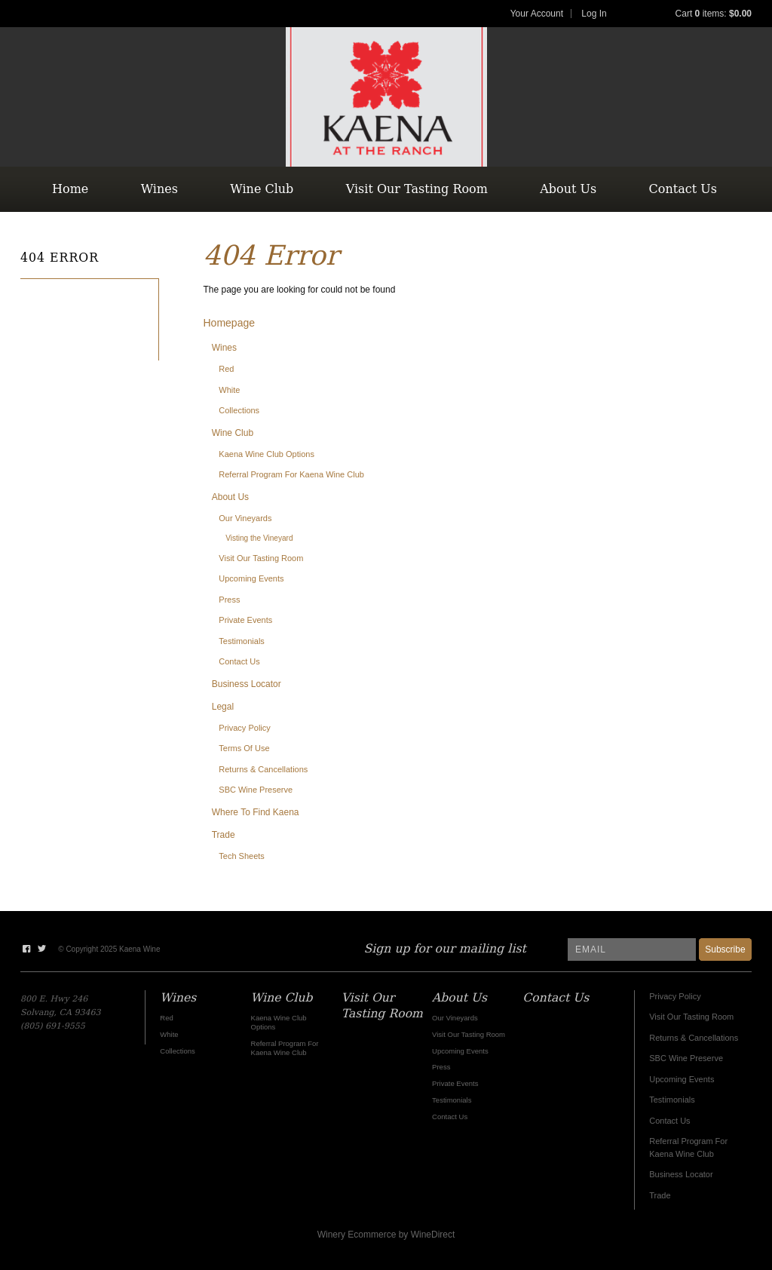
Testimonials (242, 641)
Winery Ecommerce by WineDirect (386, 1234)
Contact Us (683, 189)
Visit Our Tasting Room (417, 189)
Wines (159, 189)
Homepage (230, 323)
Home (70, 189)
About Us (568, 189)
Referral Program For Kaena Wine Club (291, 474)
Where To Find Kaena (255, 812)
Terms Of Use (244, 748)
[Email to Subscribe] (632, 949)
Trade (223, 835)
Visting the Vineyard (259, 538)
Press (229, 599)
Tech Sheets (242, 855)
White (229, 389)
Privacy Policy (244, 727)
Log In (593, 13)
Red (226, 368)
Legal (223, 706)
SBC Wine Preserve (256, 789)
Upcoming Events (251, 578)
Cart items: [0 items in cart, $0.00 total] (714, 13)
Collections (239, 410)
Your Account (536, 13)
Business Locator (246, 684)
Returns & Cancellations (263, 769)
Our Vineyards (245, 518)
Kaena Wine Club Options (266, 454)
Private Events (245, 619)
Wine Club (261, 189)
